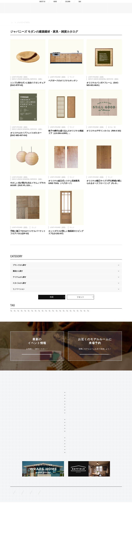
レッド (29, 324)
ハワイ (17, 315)
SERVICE (53, 400)
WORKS (13, 451)
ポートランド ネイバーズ (104, 315)
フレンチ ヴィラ (59, 421)
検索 (52, 300)
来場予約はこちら (95, 373)
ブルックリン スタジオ (35, 315)
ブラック (63, 329)
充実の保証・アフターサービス (103, 428)
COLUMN (65, 4)
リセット (80, 300)
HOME (12, 22)
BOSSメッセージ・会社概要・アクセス (25, 412)
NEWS (51, 4)
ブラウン (35, 329)
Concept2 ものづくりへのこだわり (105, 410)
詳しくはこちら (37, 373)
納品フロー (96, 419)
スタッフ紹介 (15, 421)
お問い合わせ (64, 531)
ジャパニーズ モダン (92, 319)
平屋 (54, 456)
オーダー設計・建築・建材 (60, 468)
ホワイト (77, 329)
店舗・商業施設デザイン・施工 (64, 476)
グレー (40, 324)
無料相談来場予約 (28, 531)
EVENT (13, 458)
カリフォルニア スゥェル (59, 315)
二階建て (56, 452)
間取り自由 (57, 449)
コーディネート (59, 483)
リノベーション (59, 460)
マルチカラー (20, 329)
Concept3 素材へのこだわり (102, 415)
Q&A (79, 4)
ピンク (111, 324)
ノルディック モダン (69, 319)
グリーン (79, 324)
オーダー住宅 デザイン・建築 (64, 472)
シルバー (53, 324)
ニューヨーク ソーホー (61, 429)
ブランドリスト (16, 417)
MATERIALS (15, 434)
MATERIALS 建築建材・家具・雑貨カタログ (30, 22)
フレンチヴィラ (82, 315)
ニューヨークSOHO (22, 319)
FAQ (12, 531)
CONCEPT (96, 400)
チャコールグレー (95, 324)
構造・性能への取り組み (101, 424)
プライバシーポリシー (85, 531)
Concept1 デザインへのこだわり (104, 406)
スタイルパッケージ (57, 410)
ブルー (66, 324)
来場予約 (119, 4)
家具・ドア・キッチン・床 (63, 487)
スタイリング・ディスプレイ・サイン (67, 491)
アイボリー (49, 329)
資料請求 (97, 4)
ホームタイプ (55, 445)
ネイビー (110, 319)
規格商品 (13, 444)
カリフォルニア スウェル (62, 418)
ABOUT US (37, 4)
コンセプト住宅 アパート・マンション (67, 464)
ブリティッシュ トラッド (45, 319)
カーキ (17, 324)
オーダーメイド (16, 440)
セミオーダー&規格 (57, 406)
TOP (12, 400)
